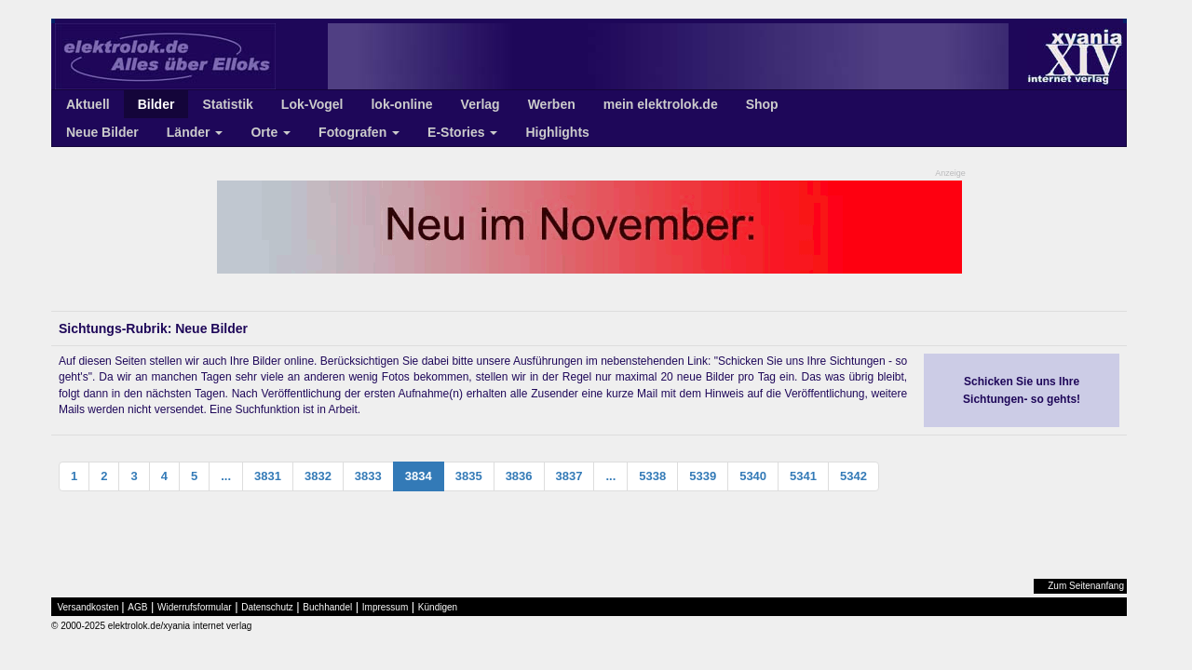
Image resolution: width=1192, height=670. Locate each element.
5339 (702, 476)
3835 (468, 476)
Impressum (385, 607)
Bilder (156, 104)
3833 (368, 476)
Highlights (557, 132)
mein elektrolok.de (660, 104)
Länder (195, 132)
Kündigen (437, 607)
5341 (803, 476)
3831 (267, 476)
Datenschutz (267, 607)
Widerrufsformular (194, 607)
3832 (318, 476)
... (226, 476)
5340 (752, 476)
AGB (137, 607)
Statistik (227, 104)
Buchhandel (327, 607)
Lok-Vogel (312, 104)
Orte (271, 132)
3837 (569, 476)
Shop (762, 104)
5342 (853, 476)
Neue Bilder (102, 132)
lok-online (401, 104)
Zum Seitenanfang (1086, 586)
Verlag (480, 104)
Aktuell (88, 104)
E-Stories (462, 132)
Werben (552, 104)
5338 (652, 476)
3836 (519, 476)
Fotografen (359, 132)
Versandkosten (88, 607)
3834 (418, 476)
